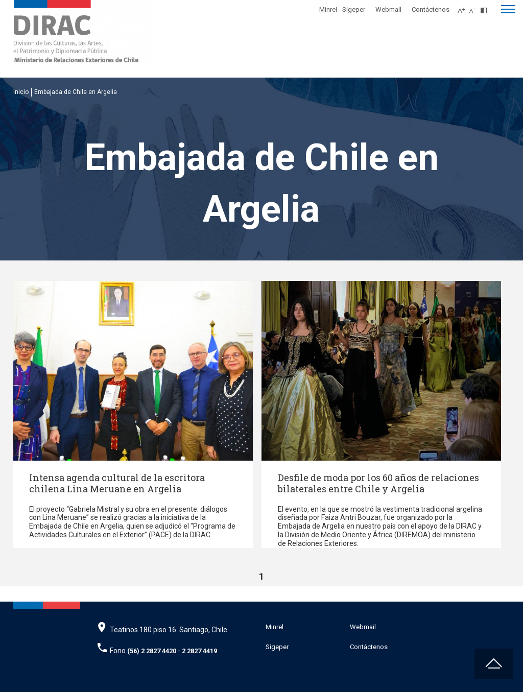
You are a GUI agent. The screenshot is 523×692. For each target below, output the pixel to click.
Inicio (21, 92)
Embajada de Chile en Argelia (75, 92)
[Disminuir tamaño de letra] (475, 7)
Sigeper (353, 9)
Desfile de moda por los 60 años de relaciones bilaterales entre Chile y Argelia (378, 483)
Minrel (328, 9)
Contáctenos (430, 9)
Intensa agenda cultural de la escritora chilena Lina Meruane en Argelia (117, 483)
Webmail (388, 9)
